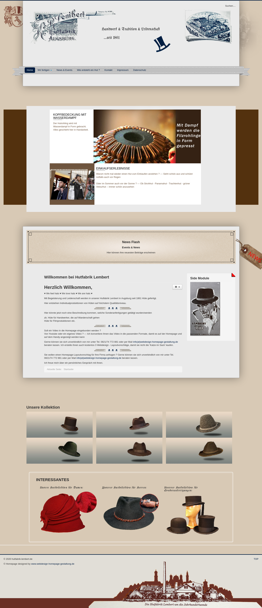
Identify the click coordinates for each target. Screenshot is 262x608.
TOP (256, 559)
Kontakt (108, 70)
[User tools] (177, 287)
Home (30, 70)
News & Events (64, 70)
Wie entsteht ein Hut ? (88, 70)
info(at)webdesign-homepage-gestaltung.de (155, 341)
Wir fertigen (45, 70)
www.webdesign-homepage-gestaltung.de (52, 563)
